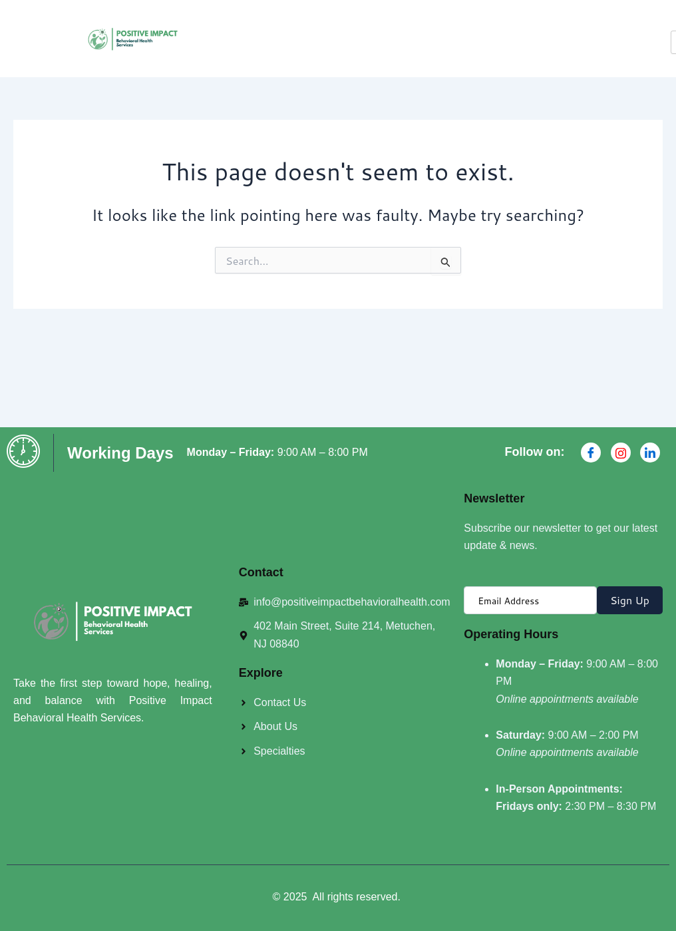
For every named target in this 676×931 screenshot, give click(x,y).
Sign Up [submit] (629, 600)
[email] (530, 600)
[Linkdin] (650, 453)
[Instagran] (621, 453)
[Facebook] (591, 453)
